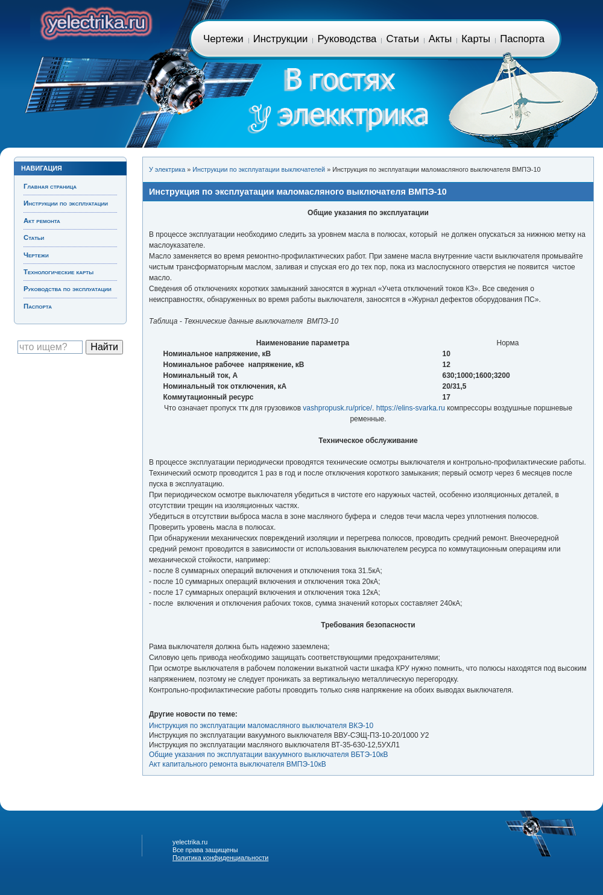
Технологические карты (58, 271)
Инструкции (280, 39)
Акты (440, 39)
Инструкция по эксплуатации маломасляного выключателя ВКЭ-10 (261, 725)
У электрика (167, 169)
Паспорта (522, 39)
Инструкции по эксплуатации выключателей (258, 169)
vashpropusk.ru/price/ (337, 408)
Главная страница (95, 21)
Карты (475, 39)
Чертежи (223, 39)
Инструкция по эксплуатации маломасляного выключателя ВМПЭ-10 (298, 191)
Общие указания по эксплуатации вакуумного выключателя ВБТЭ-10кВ (268, 754)
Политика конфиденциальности (220, 857)
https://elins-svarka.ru (410, 408)
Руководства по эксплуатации (68, 288)
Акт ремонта (42, 220)
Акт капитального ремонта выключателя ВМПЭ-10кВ (237, 764)
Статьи (402, 39)
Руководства (346, 39)
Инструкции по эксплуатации (66, 203)
